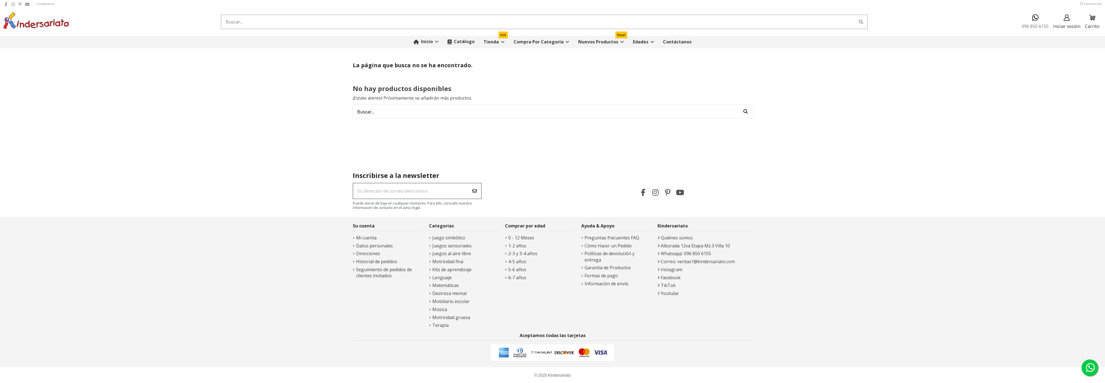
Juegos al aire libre (451, 253)
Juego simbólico (448, 238)
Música (439, 309)
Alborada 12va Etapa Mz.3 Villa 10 (695, 246)
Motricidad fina (447, 261)
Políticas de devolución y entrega (610, 256)
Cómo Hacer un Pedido (608, 246)
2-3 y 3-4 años (522, 253)
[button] (541, 42)
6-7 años (517, 278)
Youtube (669, 293)
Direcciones (368, 253)
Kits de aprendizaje (452, 269)
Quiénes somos (677, 238)
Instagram (671, 269)
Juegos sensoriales (452, 246)
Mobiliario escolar (451, 301)
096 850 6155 (1035, 21)
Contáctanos (45, 4)
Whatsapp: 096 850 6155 (686, 253)
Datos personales (374, 246)
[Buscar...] (861, 22)
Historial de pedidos (376, 261)
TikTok (668, 285)
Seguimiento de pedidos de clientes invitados (384, 272)
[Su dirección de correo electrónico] (410, 191)
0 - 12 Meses (521, 238)
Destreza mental (449, 293)
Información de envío (606, 284)
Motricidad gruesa (451, 317)
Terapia (440, 325)
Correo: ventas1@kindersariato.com (698, 261)
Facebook (671, 278)
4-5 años (517, 261)
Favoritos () (1090, 4)
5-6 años (517, 269)
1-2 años (517, 246)
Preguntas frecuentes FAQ (612, 238)
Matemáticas (445, 285)
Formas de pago (601, 276)
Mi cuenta (366, 238)
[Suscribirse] (474, 191)
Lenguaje (442, 278)
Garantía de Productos (608, 268)
